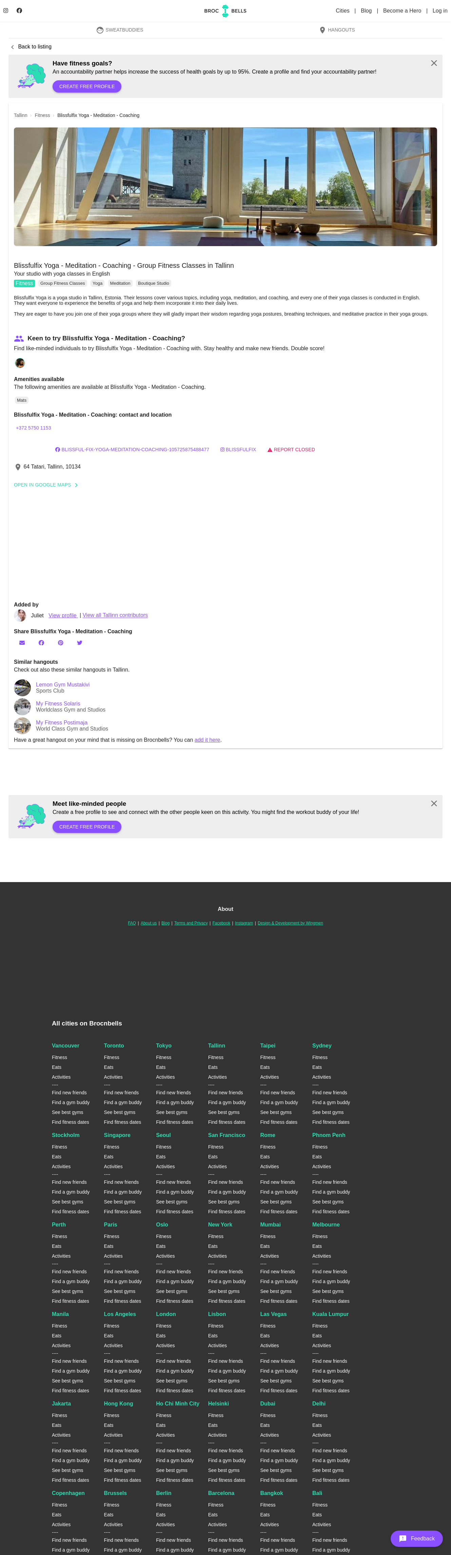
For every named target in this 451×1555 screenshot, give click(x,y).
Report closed (291, 449)
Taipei (267, 1046)
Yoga (97, 283)
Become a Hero (403, 11)
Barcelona (221, 1493)
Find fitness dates (70, 1122)
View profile (63, 615)
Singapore (117, 1135)
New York (220, 1225)
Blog (367, 11)
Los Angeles (120, 1314)
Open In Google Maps (48, 485)
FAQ (132, 923)
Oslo (162, 1225)
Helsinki (218, 1404)
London (166, 1314)
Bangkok (271, 1493)
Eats (56, 1067)
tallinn (20, 115)
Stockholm (66, 1135)
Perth (59, 1225)
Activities (61, 1077)
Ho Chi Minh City (177, 1404)
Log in (440, 11)
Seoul (163, 1135)
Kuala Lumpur (330, 1314)
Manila (60, 1314)
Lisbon (217, 1314)
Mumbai (270, 1225)
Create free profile (87, 86)
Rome (267, 1135)
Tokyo (164, 1046)
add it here (207, 740)
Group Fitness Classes (62, 283)
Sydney (322, 1046)
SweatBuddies (119, 30)
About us (149, 923)
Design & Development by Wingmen (290, 923)
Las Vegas (273, 1314)
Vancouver (65, 1046)
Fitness (24, 283)
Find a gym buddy (71, 1102)
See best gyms (67, 1112)
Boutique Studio (153, 283)
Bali (317, 1493)
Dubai (267, 1404)
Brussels (115, 1493)
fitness (42, 115)
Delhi (319, 1404)
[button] (225, 186)
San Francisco (226, 1135)
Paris (110, 1225)
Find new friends (69, 1092)
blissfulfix (238, 449)
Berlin (163, 1493)
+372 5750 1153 (33, 428)
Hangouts (337, 30)
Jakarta (61, 1404)
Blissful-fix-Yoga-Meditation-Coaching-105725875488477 (132, 449)
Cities (343, 11)
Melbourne (326, 1225)
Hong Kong (118, 1404)
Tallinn (216, 1046)
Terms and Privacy (191, 923)
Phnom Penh (329, 1135)
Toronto (114, 1046)
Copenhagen (68, 1493)
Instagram (244, 923)
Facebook (221, 923)
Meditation (120, 283)
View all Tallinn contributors (115, 615)
